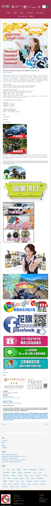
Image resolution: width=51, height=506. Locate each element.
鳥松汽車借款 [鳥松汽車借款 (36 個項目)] (43, 481)
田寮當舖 (12, 416)
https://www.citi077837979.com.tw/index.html (11, 397)
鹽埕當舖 (17, 414)
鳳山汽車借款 (39, 417)
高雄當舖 (4, 413)
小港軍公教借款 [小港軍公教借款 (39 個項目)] (38, 475)
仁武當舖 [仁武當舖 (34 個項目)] (12, 469)
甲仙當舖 (37, 416)
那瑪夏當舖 (45, 416)
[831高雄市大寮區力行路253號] (12, 7)
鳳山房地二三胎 (9, 418)
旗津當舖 (10, 414)
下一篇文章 (47, 424)
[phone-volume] (17, 496)
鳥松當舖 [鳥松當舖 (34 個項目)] (4, 484)
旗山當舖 (20, 416)
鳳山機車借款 (44, 417)
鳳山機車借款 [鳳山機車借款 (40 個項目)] (43, 484)
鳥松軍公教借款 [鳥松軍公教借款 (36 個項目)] (16, 484)
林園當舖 (44, 413)
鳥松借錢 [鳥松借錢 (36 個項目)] (22, 481)
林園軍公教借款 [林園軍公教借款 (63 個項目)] (39, 478)
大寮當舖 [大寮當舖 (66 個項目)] (14, 472)
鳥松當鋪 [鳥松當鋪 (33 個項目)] (9, 484)
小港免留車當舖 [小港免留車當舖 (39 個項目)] (5, 475)
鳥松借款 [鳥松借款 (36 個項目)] (17, 481)
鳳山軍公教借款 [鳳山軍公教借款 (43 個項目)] (24, 486)
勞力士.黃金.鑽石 (29, 12)
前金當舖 (6, 414)
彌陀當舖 (27, 414)
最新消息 (34, 7)
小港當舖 (41, 413)
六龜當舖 (30, 416)
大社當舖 (25, 413)
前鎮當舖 (37, 413)
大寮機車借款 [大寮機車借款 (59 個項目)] (41, 469)
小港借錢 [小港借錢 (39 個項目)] (40, 472)
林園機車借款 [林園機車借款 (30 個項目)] (22, 478)
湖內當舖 (39, 414)
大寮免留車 (38, 418)
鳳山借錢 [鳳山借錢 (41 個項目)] (29, 484)
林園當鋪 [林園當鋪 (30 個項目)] (32, 478)
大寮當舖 (11, 413)
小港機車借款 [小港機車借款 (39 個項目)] (12, 475)
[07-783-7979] (24, 7)
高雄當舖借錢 (9, 72)
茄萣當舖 (35, 414)
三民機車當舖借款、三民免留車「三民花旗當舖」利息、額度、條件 (14, 459)
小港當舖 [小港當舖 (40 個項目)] (26, 475)
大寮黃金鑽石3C (11, 419)
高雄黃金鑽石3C (33, 417)
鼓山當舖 (13, 414)
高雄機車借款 (10, 417)
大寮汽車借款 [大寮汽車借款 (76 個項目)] (6, 472)
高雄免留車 (15, 417)
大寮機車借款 (33, 418)
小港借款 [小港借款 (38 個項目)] (34, 472)
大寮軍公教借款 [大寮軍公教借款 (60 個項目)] (27, 472)
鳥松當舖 (18, 413)
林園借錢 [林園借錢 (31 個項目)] (9, 478)
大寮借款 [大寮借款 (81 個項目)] (19, 469)
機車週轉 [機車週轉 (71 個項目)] (5, 481)
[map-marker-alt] (19, 501)
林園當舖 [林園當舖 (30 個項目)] (27, 478)
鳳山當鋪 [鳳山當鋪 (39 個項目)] (17, 486)
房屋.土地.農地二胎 (40, 12)
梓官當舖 (24, 414)
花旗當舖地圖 (5, 372)
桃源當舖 (41, 416)
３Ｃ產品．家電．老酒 (22, 16)
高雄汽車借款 (5, 417)
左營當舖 (20, 414)
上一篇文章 (3, 424)
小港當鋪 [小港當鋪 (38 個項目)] (31, 475)
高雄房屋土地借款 (27, 417)
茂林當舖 (34, 416)
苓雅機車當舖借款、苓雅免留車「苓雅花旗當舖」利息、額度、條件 (14, 456)
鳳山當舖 (8, 413)
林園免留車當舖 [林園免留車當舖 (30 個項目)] (15, 478)
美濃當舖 (23, 416)
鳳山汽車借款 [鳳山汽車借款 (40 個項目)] (5, 486)
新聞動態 (3, 445)
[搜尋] (47, 6)
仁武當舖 (22, 413)
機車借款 (21, 12)
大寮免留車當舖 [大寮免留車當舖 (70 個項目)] (32, 469)
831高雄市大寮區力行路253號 (19, 7)
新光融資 (8, 12)
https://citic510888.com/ (7, 400)
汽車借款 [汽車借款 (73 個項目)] (11, 481)
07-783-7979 (29, 6)
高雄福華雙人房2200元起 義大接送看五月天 (10, 458)
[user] (17, 498)
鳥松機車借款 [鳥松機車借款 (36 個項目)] (36, 481)
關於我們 (4, 370)
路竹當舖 (43, 414)
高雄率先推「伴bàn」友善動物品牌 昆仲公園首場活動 (11, 461)
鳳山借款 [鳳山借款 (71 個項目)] (23, 484)
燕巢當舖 (9, 416)
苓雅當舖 (33, 413)
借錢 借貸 (5, 72)
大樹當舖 (15, 413)
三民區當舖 (30, 413)
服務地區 (31, 16)
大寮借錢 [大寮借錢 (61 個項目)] (25, 469)
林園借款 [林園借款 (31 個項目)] (4, 478)
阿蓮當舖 (5, 416)
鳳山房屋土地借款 (15, 418)
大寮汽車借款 (27, 418)
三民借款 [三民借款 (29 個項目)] (7, 469)
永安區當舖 (32, 414)
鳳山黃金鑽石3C (22, 418)
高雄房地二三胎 (20, 417)
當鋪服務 (15, 12)
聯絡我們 (38, 7)
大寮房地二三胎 (43, 418)
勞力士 (3, 444)
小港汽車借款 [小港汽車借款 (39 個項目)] (19, 475)
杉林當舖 (27, 416)
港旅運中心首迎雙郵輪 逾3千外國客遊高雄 (9, 454)
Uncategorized (4, 440)
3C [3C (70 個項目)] (3, 469)
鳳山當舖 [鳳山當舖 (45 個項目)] (12, 486)
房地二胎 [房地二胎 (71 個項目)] (45, 475)
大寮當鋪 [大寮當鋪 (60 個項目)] (20, 472)
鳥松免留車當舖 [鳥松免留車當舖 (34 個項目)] (29, 481)
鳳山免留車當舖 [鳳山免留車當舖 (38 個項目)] (35, 484)
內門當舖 (16, 416)
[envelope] (19, 503)
